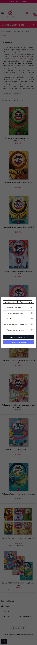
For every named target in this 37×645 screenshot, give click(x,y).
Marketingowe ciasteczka (15, 313)
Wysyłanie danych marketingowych (18, 324)
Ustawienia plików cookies (17, 302)
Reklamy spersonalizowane (15, 330)
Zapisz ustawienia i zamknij (18, 337)
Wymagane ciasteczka (14, 307)
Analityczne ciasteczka (14, 319)
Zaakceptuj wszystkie (18, 342)
